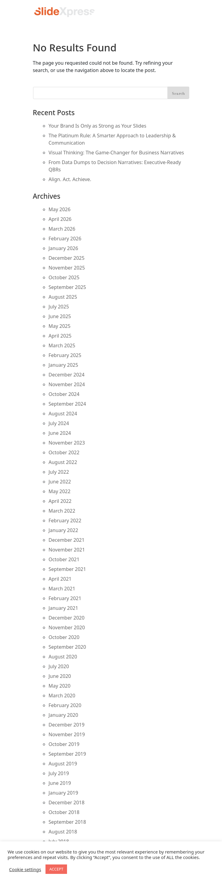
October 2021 (64, 559)
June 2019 (60, 783)
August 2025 (63, 297)
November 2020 (67, 627)
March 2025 (62, 345)
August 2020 (63, 656)
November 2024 (67, 384)
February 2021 (65, 598)
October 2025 (64, 277)
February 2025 (65, 355)
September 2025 (67, 287)
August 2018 (63, 831)
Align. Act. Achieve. (70, 179)
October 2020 (64, 637)
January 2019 (63, 792)
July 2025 (59, 306)
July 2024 (59, 423)
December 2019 (67, 724)
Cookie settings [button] (25, 869)
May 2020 (59, 685)
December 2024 (67, 374)
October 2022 (64, 452)
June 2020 (60, 676)
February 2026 (65, 238)
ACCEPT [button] (56, 869)
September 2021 (67, 569)
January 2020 (63, 715)
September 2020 (67, 647)
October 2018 (64, 812)
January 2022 (63, 530)
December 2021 (67, 540)
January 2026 (63, 248)
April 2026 (60, 219)
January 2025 (63, 365)
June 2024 (60, 433)
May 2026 (59, 209)
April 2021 (60, 578)
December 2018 (67, 802)
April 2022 (60, 501)
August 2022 (63, 462)
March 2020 (62, 695)
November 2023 (67, 442)
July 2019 (59, 773)
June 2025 (60, 316)
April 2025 (60, 335)
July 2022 (59, 472)
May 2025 (59, 326)
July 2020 (59, 666)
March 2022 (62, 510)
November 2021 (67, 549)
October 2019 (64, 744)
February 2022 (65, 520)
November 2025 (67, 267)
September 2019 (67, 754)
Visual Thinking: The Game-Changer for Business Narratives (116, 152)
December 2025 (67, 258)
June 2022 (60, 481)
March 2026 (62, 228)
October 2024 (64, 394)
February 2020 (65, 705)
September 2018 (67, 822)
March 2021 (62, 588)
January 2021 (63, 608)
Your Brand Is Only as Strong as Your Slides (97, 125)
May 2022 (59, 491)
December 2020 (67, 617)
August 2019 (63, 763)
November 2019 (67, 734)
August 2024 (63, 413)
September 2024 (67, 403)
